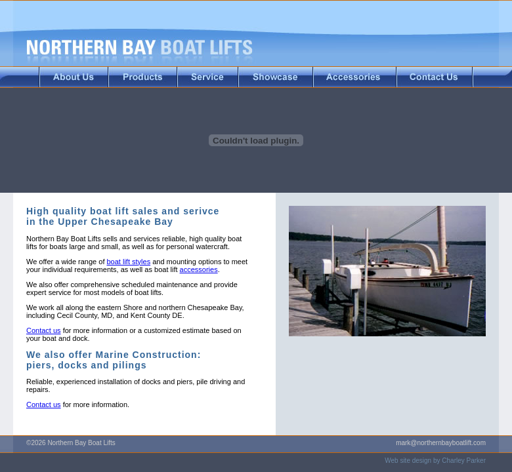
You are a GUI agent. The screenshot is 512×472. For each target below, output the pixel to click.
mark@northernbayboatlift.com (441, 442)
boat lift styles (129, 262)
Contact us (43, 330)
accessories (199, 269)
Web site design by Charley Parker (435, 460)
